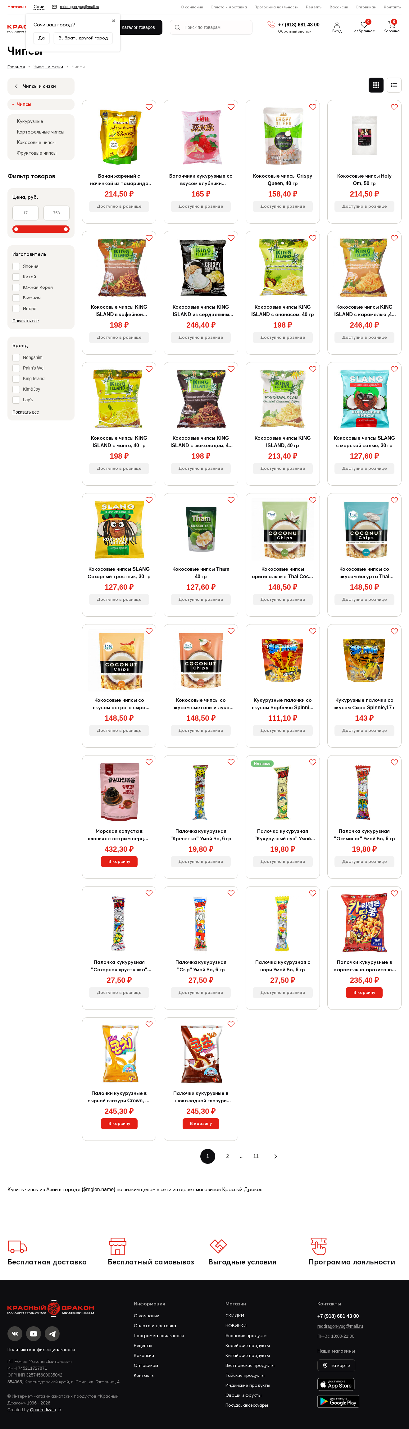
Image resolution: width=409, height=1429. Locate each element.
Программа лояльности (276, 7)
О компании (192, 7)
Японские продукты (246, 1335)
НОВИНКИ (236, 1325)
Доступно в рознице (119, 206)
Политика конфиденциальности (41, 1350)
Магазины (16, 6)
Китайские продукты (247, 1355)
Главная (16, 67)
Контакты (393, 7)
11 (256, 1156)
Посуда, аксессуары (246, 1405)
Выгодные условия (242, 1261)
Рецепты (314, 7)
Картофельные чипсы (40, 132)
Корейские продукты (247, 1345)
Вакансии (339, 7)
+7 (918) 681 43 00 (338, 1316)
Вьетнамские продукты (250, 1365)
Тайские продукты (245, 1375)
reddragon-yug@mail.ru (340, 1326)
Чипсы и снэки (48, 67)
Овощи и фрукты (243, 1395)
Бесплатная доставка (47, 1261)
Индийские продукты (247, 1385)
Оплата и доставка (229, 7)
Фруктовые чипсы (37, 153)
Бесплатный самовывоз (151, 1261)
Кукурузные (30, 121)
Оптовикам (366, 7)
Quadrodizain (43, 1410)
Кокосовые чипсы (36, 142)
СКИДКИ (234, 1315)
